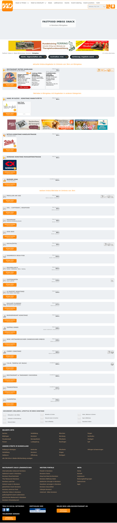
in (7, 53)
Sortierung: (83, 57)
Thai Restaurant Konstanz (10, 479)
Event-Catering (76, 3)
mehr (98, 3)
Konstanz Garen (45, 474)
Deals (50, 3)
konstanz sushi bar (8, 482)
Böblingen (5, 436)
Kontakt (79, 474)
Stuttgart (90, 439)
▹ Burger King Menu (11, 181)
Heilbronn (5, 455)
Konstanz (34, 436)
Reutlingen (62, 442)
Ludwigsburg (35, 442)
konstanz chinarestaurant (10, 500)
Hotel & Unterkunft (37, 3)
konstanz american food (10, 490)
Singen (90, 433)
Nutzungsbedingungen (84, 479)
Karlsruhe (34, 450)
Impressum (80, 476)
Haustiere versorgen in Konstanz (50, 484)
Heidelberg (34, 433)
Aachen (4, 433)
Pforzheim (62, 439)
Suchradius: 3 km (57, 57)
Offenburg (34, 455)
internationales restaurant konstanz (14, 471)
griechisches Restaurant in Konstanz (14, 498)
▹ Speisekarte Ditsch (11, 136)
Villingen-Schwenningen (95, 450)
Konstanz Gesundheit (47, 487)
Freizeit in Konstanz (46, 471)
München (62, 433)
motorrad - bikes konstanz (48, 492)
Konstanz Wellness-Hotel (48, 479)
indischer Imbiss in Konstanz (11, 492)
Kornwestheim (35, 439)
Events (67, 3)
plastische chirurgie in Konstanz (50, 482)
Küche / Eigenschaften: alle (31, 57)
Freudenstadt (6, 439)
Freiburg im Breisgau (9, 450)
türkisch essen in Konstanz (11, 484)
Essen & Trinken (21, 3)
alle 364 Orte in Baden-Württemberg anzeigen (17, 458)
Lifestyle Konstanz (46, 490)
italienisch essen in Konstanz (11, 474)
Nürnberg (62, 436)
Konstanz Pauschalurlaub (10, 476)
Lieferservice (58, 3)
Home (79, 471)
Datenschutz (81, 482)
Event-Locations (89, 3)
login (78, 484)
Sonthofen (91, 436)
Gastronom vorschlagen (63, 511)
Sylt (89, 442)
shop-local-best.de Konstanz (49, 476)
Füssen (4, 442)
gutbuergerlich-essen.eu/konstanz (13, 495)
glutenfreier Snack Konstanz (11, 487)
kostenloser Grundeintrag (9, 518)
